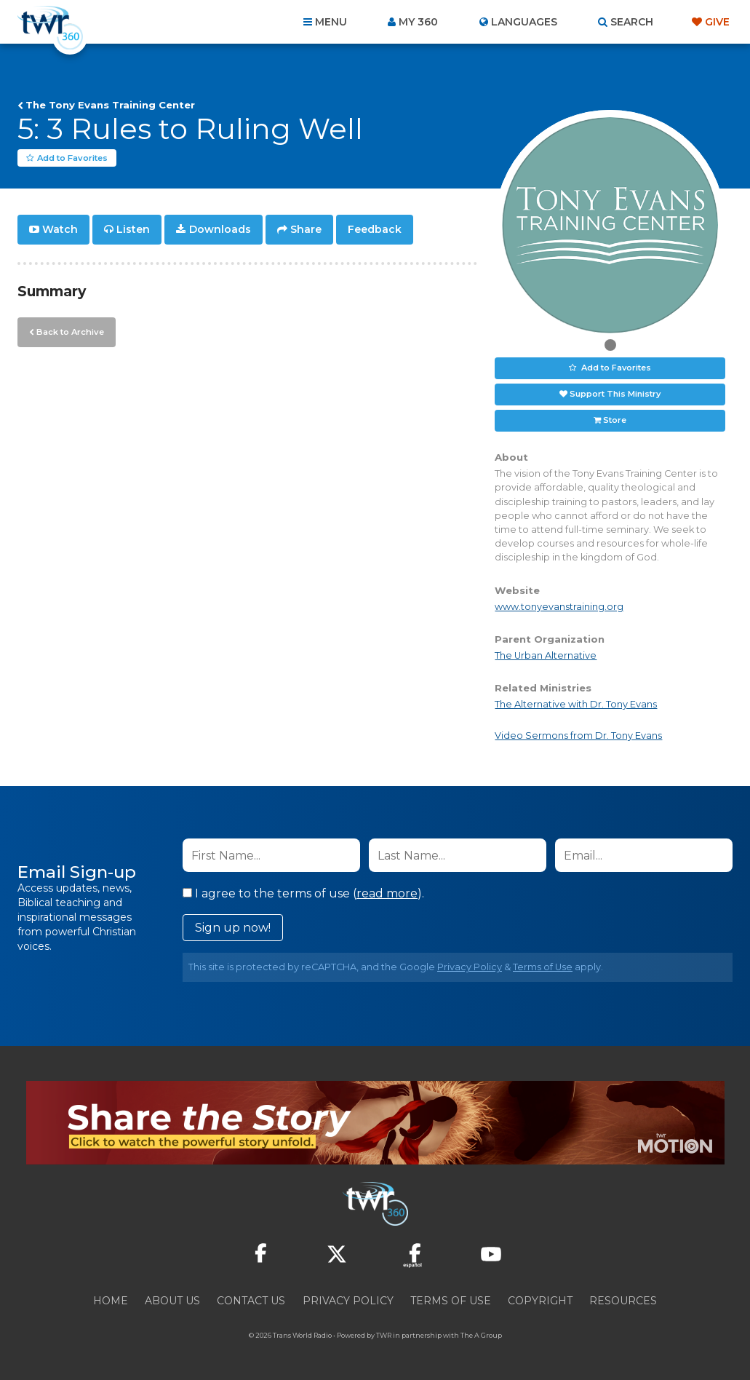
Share (306, 230)
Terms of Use (543, 967)
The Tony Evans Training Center (110, 105)
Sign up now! (233, 928)
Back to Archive (69, 331)
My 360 (418, 21)
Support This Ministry (615, 394)
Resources (623, 1301)
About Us (172, 1301)
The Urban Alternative (546, 655)
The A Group (481, 1336)
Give (717, 21)
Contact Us (251, 1301)
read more (387, 894)
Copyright (540, 1301)
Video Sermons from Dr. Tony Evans (578, 736)
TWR (383, 1336)
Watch (60, 230)
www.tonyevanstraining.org (559, 606)
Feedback (375, 230)
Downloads (220, 230)
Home (110, 1301)
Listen (133, 230)
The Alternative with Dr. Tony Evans (576, 704)
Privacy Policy (469, 967)
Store (614, 421)
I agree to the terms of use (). (303, 894)
